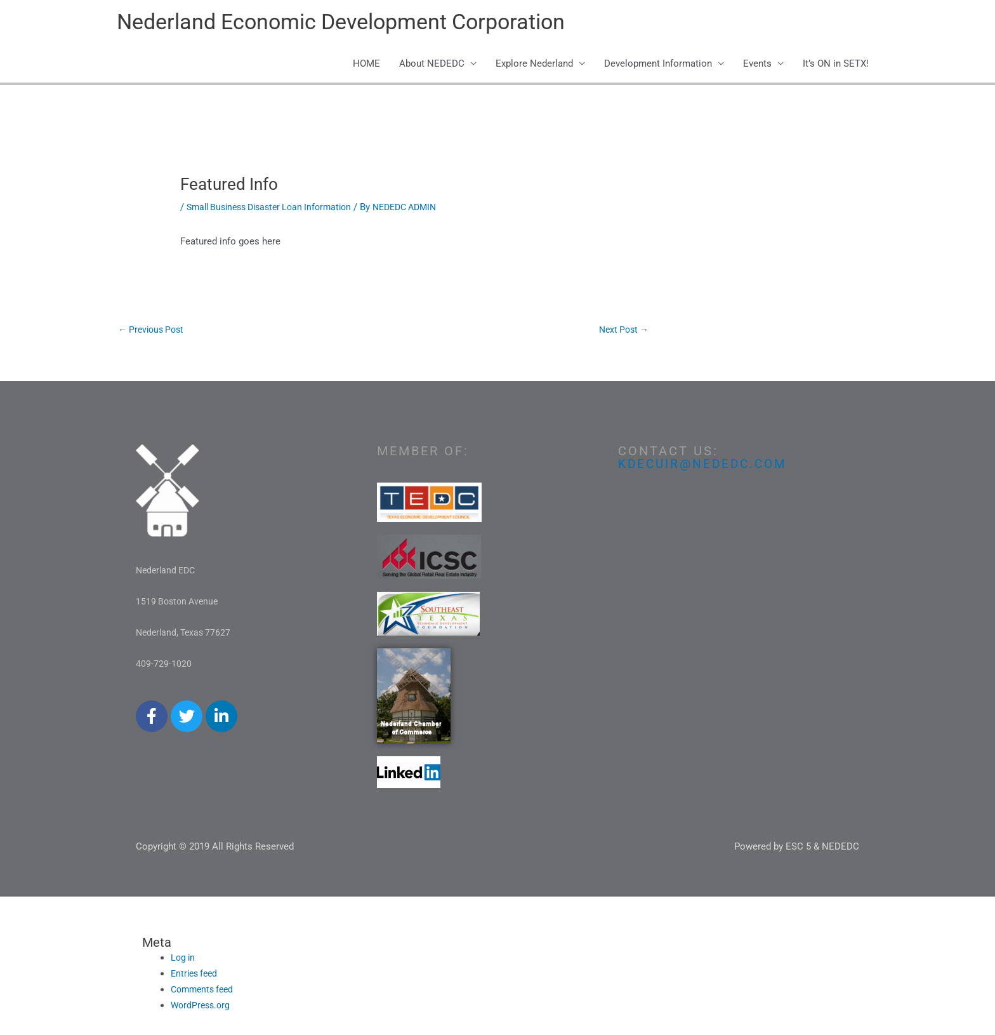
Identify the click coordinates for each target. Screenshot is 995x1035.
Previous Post (153, 331)
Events (757, 64)
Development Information (658, 64)
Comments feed (205, 990)
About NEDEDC (432, 64)
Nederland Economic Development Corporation (350, 23)
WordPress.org (202, 1006)
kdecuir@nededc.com (705, 465)
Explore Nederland (534, 64)
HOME (366, 64)
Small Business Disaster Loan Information (276, 207)
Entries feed (196, 975)
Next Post (622, 331)
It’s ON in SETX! (836, 64)
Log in (184, 959)
